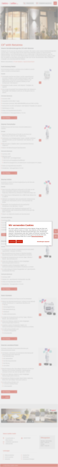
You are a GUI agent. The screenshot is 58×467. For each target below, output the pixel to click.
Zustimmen (12, 241)
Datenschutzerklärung (37, 236)
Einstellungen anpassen (43, 241)
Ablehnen (19, 241)
